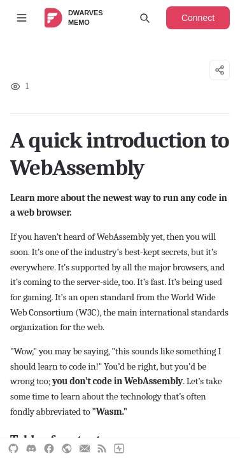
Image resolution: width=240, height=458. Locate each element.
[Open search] (144, 18)
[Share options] (219, 70)
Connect (198, 18)
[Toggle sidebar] (21, 17)
